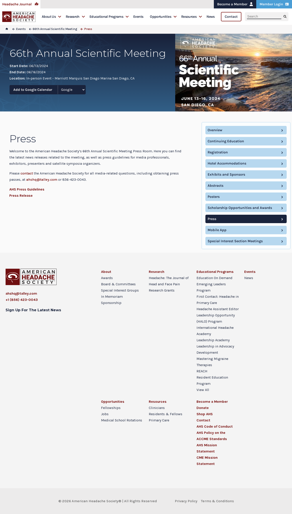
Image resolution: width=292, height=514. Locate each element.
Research (75, 16)
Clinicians (157, 408)
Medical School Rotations (121, 420)
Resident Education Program (212, 380)
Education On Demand (214, 278)
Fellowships (111, 408)
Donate (203, 408)
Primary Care (159, 420)
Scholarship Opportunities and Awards (240, 208)
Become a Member (235, 4)
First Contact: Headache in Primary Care (218, 299)
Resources (191, 16)
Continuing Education (226, 141)
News (211, 16)
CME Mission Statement (207, 460)
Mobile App (217, 230)
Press (212, 219)
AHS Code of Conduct (215, 426)
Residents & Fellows (165, 414)
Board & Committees (118, 284)
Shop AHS (205, 414)
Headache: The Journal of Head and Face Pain (169, 281)
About (106, 272)
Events (138, 16)
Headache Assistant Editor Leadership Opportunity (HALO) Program (218, 315)
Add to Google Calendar (32, 89)
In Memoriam (112, 296)
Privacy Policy (186, 501)
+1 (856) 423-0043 (22, 300)
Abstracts (215, 185)
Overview (215, 130)
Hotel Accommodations (227, 163)
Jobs (105, 414)
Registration (218, 152)
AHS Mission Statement (207, 448)
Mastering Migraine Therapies (212, 362)
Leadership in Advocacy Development (215, 349)
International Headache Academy (215, 330)
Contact (231, 16)
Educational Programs (109, 16)
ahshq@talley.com (41, 179)
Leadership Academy (213, 340)
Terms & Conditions (217, 501)
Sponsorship (111, 303)
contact (26, 173)
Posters (214, 196)
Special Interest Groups (120, 290)
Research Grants (162, 290)
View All (203, 390)
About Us (51, 16)
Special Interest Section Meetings (235, 241)
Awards (107, 278)
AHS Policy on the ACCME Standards (212, 436)
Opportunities (163, 16)
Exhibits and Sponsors (226, 174)
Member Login (274, 4)
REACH (202, 371)
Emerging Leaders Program (211, 287)
